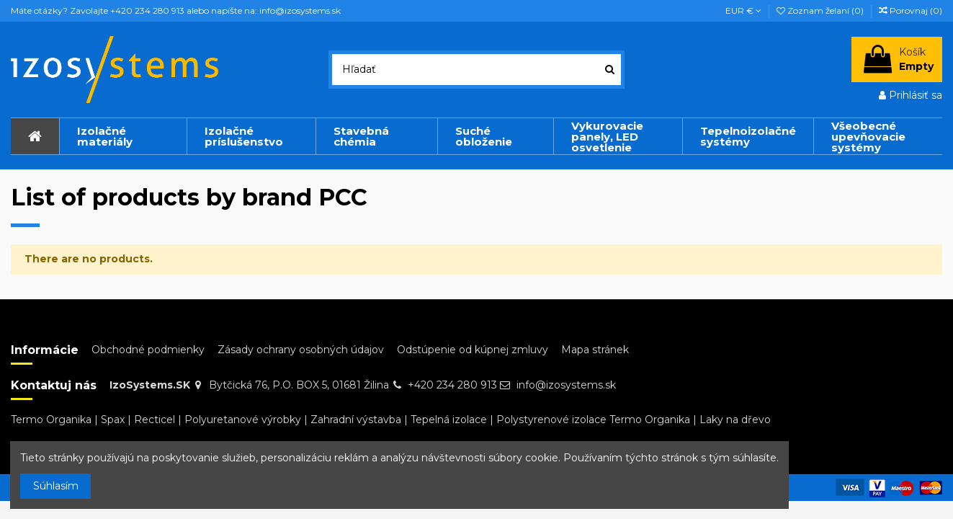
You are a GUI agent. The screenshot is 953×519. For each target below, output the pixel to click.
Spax (113, 419)
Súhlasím (56, 485)
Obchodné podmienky (148, 349)
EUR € (743, 10)
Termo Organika (51, 419)
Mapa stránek (595, 349)
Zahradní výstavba (355, 419)
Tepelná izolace (449, 419)
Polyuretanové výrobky (242, 419)
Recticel (154, 419)
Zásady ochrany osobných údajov (301, 349)
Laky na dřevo (735, 419)
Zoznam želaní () (821, 10)
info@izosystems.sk (566, 384)
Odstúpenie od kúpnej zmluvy (472, 349)
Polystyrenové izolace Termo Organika (593, 419)
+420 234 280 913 (452, 384)
